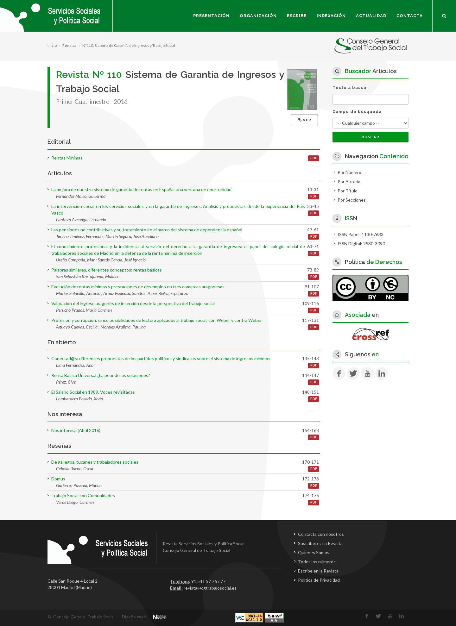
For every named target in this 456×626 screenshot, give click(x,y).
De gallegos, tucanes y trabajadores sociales (94, 462)
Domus (58, 478)
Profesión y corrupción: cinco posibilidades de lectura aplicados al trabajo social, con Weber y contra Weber (156, 320)
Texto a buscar (350, 87)
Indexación (331, 15)
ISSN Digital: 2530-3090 (361, 243)
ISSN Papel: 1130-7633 (360, 234)
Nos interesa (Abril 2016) (75, 430)
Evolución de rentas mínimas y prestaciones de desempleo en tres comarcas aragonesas (138, 286)
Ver (305, 119)
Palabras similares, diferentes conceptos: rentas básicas (106, 269)
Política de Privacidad (319, 580)
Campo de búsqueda (357, 111)
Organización (258, 15)
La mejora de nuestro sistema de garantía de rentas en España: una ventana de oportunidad (141, 189)
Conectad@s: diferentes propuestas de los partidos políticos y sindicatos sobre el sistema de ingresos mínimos (160, 358)
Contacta (409, 15)
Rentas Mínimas (67, 157)
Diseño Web (134, 616)
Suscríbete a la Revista (320, 543)
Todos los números (317, 561)
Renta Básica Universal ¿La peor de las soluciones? (100, 375)
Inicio (52, 45)
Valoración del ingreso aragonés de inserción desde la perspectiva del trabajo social (133, 303)
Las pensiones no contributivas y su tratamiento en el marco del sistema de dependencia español (146, 229)
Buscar (370, 137)
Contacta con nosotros (321, 534)
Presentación (211, 15)
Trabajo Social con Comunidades (83, 495)
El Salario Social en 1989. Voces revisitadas (93, 392)
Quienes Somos (313, 552)
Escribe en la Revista (318, 570)
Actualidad (371, 15)
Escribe (297, 15)
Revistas (69, 45)
